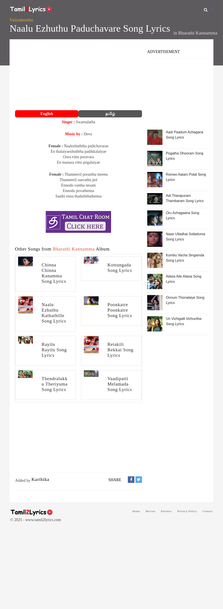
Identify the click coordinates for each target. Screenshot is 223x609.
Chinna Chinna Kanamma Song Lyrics (54, 273)
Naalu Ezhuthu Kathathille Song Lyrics (54, 313)
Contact (208, 511)
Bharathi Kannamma (197, 33)
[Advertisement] (78, 75)
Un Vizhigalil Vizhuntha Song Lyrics (183, 321)
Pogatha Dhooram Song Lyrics (184, 155)
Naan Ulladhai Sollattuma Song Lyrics (185, 236)
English (47, 114)
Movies (150, 511)
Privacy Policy (187, 511)
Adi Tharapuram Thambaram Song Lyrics (185, 198)
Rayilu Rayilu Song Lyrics (54, 350)
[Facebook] (212, 10)
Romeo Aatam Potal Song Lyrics (186, 177)
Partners (166, 511)
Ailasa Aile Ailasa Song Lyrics (183, 278)
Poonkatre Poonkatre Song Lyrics (119, 310)
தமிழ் (110, 114)
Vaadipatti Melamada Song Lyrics (119, 384)
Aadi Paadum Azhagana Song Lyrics (184, 134)
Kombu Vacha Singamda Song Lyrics (185, 257)
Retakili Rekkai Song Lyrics (120, 350)
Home (136, 511)
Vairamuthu (21, 19)
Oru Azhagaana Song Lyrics (182, 215)
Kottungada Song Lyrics (119, 267)
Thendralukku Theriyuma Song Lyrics (55, 384)
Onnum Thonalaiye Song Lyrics (185, 300)
